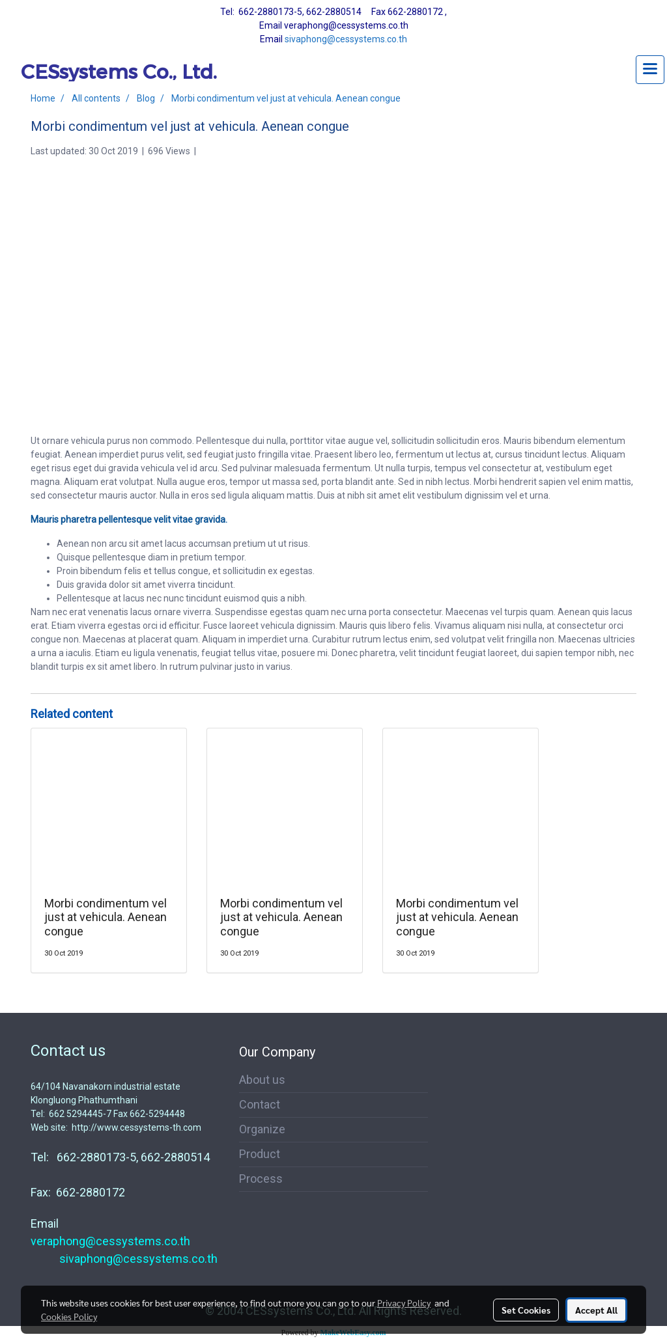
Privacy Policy (404, 1302)
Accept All (596, 1310)
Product (259, 1154)
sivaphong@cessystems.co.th (346, 39)
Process (261, 1178)
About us (262, 1079)
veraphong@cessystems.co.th (110, 1241)
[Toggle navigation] (650, 69)
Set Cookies (526, 1310)
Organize (262, 1129)
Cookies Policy (69, 1316)
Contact (259, 1104)
